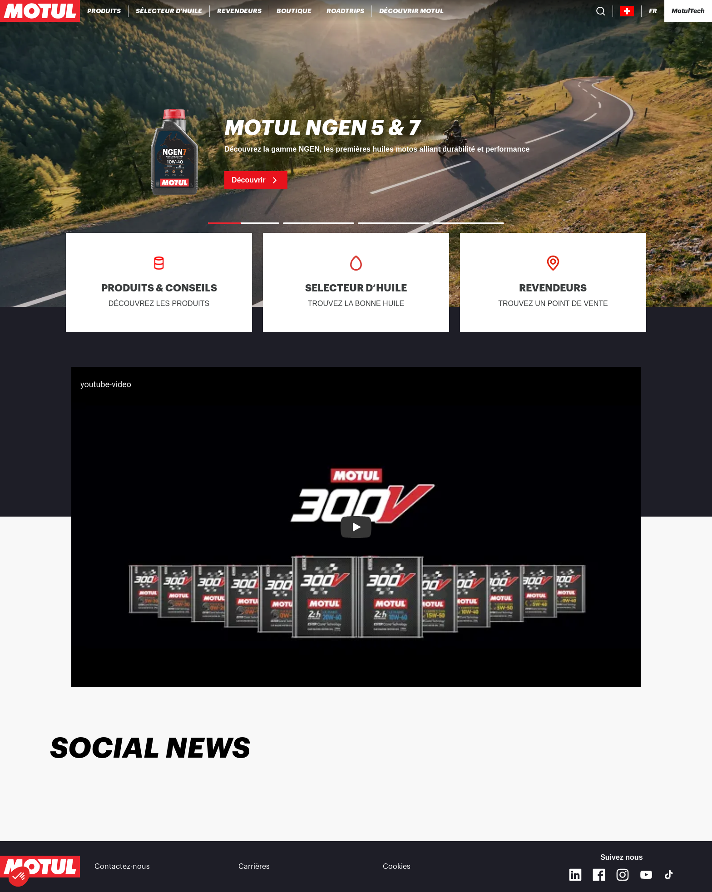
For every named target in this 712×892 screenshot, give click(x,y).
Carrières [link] (254, 866)
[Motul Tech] (688, 11)
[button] (19, 876)
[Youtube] (646, 874)
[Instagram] (622, 874)
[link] (294, 11)
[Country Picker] (627, 11)
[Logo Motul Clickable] (40, 11)
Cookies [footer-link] (396, 866)
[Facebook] (599, 874)
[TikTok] (668, 874)
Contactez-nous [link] (122, 866)
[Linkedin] (575, 874)
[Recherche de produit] (601, 10)
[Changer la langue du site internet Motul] (653, 11)
